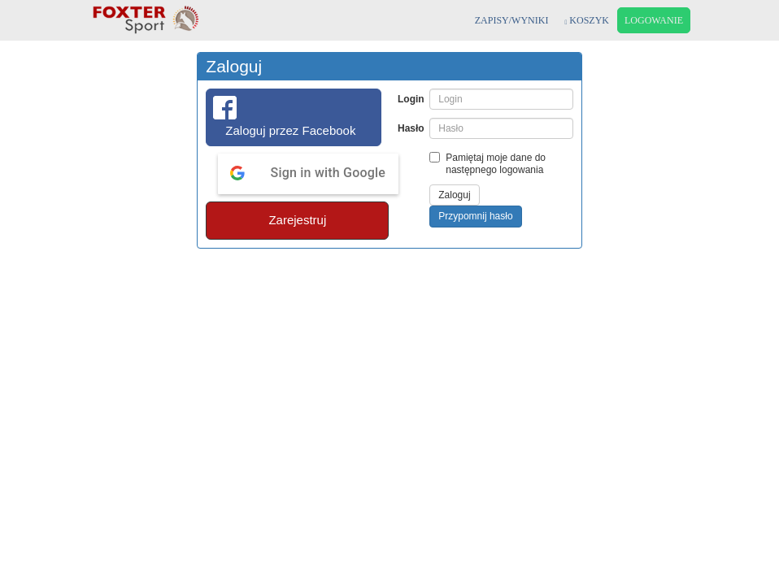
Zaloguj (454, 195)
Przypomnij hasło (475, 216)
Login (409, 99)
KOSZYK (586, 20)
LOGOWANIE (654, 20)
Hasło (409, 128)
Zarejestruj (297, 220)
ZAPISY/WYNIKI (512, 20)
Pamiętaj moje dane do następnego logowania (487, 164)
